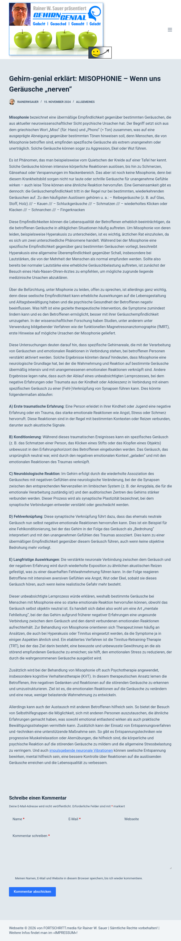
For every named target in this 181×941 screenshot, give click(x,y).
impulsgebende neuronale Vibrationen (81, 750)
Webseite (131, 819)
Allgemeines (85, 102)
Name (18, 819)
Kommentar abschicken (32, 891)
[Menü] (170, 30)
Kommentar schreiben (31, 836)
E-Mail (74, 819)
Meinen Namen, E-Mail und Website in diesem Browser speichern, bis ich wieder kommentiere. (79, 878)
